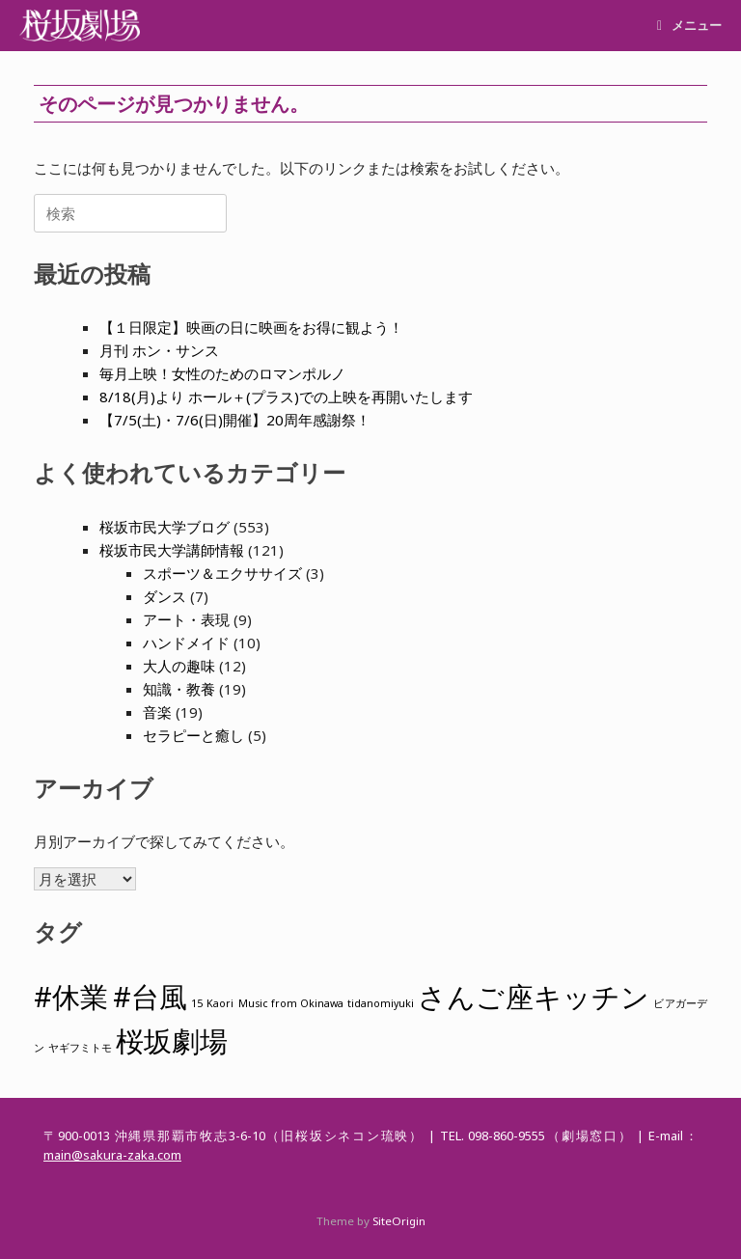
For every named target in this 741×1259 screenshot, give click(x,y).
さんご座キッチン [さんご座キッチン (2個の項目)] (533, 996)
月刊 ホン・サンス (159, 350)
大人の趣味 (179, 665)
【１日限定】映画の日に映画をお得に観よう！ (251, 327)
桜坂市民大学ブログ (164, 526)
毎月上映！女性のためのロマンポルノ (222, 373)
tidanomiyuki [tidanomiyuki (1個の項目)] (380, 1003)
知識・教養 (179, 688)
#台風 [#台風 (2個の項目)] (150, 996)
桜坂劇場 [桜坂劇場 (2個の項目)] (172, 1041)
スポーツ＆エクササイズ (222, 573)
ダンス (164, 596)
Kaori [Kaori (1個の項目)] (219, 1003)
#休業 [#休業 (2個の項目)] (71, 996)
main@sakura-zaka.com (112, 1154)
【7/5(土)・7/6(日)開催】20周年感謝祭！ (234, 419)
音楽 (157, 712)
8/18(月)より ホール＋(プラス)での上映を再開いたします (286, 396)
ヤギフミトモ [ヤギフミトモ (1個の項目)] (80, 1047)
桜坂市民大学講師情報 (171, 550)
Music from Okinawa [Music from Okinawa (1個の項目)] (290, 1003)
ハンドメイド (186, 642)
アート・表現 (186, 619)
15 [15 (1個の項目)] (197, 1003)
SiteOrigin (398, 1221)
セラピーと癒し (193, 735)
